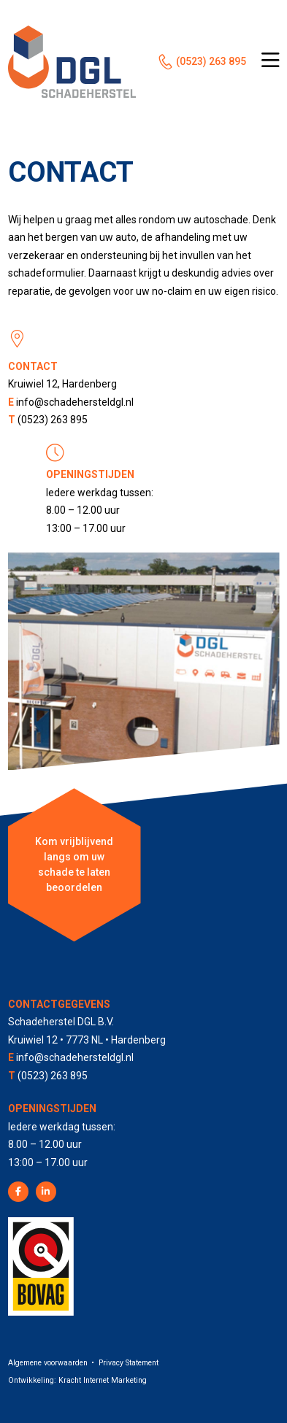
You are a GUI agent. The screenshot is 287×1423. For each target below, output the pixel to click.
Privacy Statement (128, 1363)
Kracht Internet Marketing (102, 1380)
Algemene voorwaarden (48, 1363)
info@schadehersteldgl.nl (75, 402)
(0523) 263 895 (211, 61)
